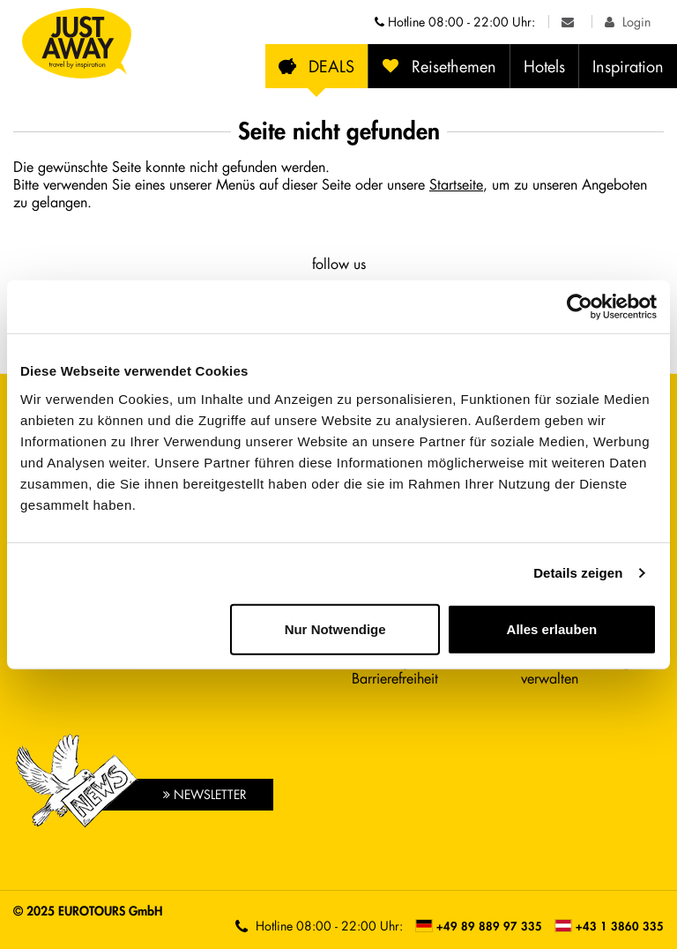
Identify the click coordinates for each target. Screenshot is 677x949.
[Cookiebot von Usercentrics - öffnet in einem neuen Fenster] (579, 307)
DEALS (316, 66)
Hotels (544, 66)
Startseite (456, 184)
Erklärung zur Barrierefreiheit (395, 669)
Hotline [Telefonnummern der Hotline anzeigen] (455, 21)
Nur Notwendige (335, 628)
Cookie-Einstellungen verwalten (582, 669)
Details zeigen (577, 572)
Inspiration (628, 66)
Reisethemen (439, 66)
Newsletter (205, 794)
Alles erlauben (552, 628)
